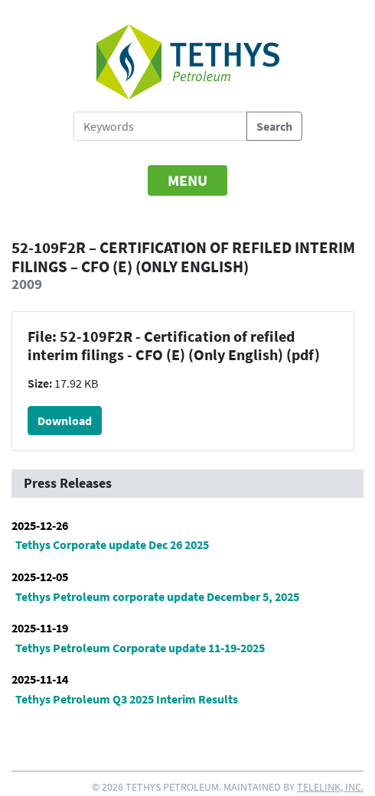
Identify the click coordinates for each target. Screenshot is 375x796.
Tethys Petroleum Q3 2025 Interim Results (126, 699)
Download (65, 420)
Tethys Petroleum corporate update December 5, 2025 (157, 596)
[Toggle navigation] (187, 180)
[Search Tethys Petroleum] (160, 126)
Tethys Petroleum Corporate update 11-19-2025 (140, 647)
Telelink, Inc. (330, 787)
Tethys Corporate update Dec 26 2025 (112, 544)
